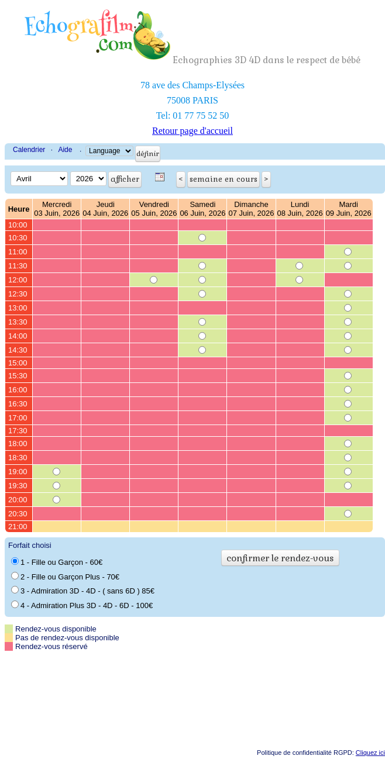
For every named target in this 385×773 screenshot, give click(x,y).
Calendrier (29, 150)
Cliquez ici (370, 752)
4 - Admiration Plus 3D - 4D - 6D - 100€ (82, 605)
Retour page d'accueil (192, 131)
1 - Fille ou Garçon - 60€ (56, 562)
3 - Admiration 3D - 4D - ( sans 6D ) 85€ (82, 590)
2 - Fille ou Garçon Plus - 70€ (65, 576)
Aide (65, 150)
